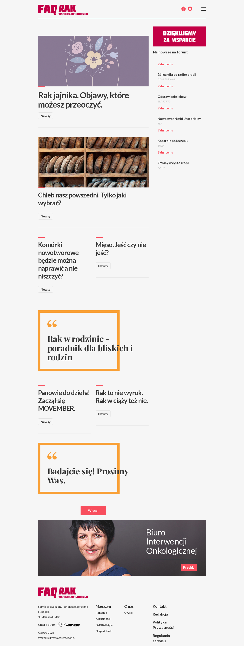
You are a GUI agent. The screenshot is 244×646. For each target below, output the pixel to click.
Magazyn (103, 606)
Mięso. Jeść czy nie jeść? (121, 248)
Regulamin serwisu (161, 638)
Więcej (93, 510)
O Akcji (128, 612)
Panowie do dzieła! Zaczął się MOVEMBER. (64, 400)
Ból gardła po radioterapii (177, 76)
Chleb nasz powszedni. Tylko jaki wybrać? (82, 199)
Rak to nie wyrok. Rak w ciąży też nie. (122, 396)
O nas (129, 606)
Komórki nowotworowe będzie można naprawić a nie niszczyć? (58, 260)
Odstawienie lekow (172, 99)
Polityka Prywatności (163, 625)
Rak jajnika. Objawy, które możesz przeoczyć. (83, 99)
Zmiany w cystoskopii (173, 165)
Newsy (46, 116)
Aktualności (103, 618)
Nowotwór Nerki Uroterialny (179, 121)
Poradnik (101, 612)
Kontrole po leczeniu (173, 143)
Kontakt (160, 606)
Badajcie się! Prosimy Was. (88, 475)
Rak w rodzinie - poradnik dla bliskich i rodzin (90, 347)
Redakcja (160, 614)
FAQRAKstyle (104, 625)
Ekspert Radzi (104, 631)
